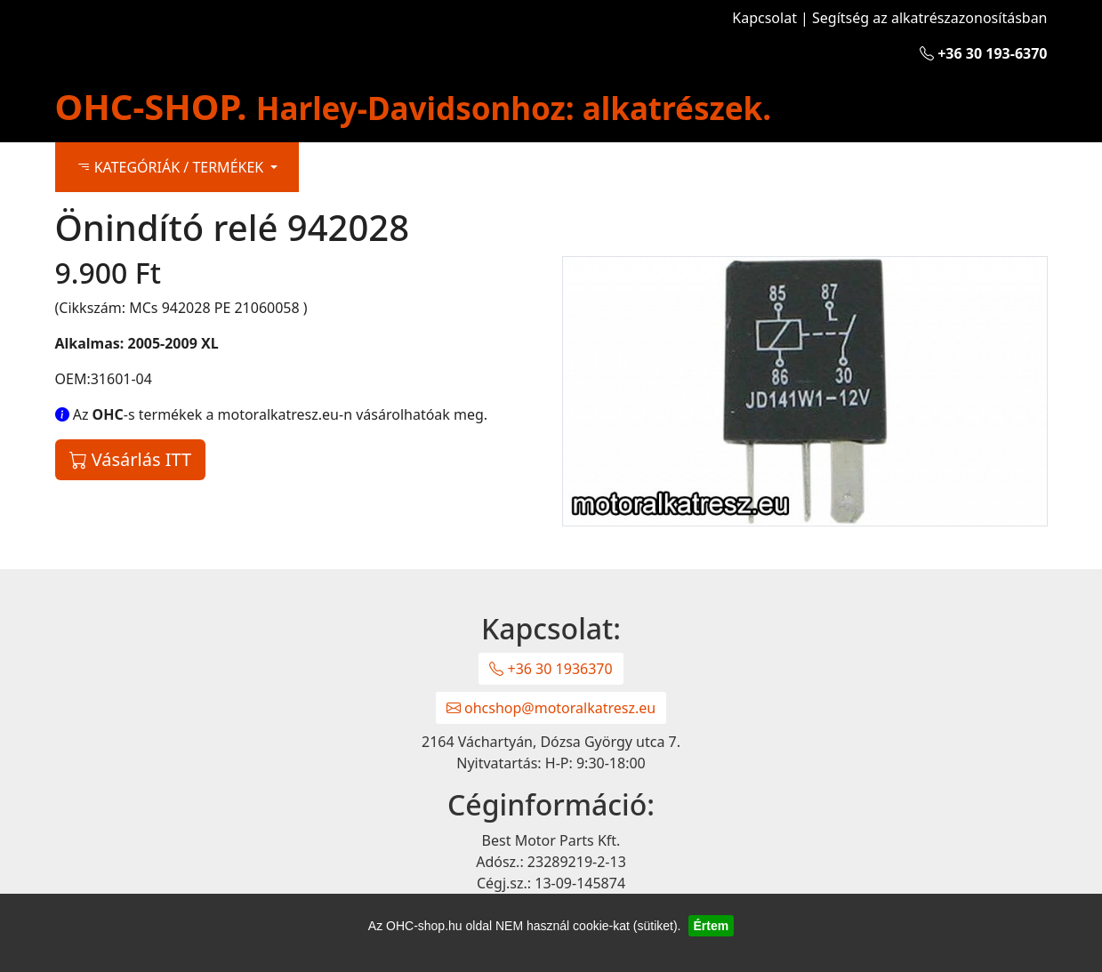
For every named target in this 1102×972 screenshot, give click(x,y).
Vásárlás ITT (130, 459)
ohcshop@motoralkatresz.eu (551, 708)
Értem (711, 926)
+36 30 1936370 (550, 669)
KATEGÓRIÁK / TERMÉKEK (172, 167)
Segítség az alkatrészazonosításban (929, 18)
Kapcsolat (764, 18)
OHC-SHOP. (413, 106)
